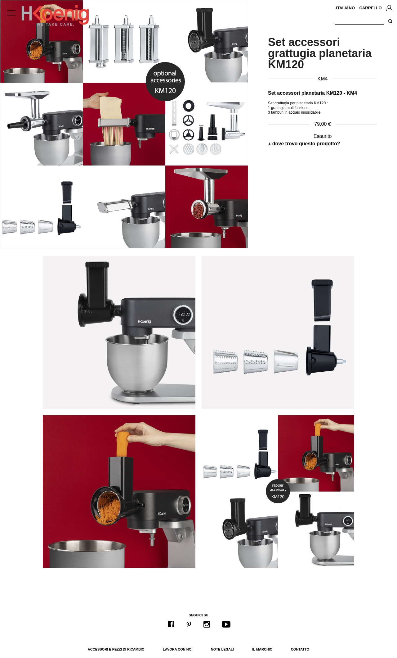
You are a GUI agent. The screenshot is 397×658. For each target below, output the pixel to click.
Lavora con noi (177, 649)
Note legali (222, 649)
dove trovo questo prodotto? (306, 143)
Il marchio (262, 649)
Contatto (300, 649)
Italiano (345, 8)
